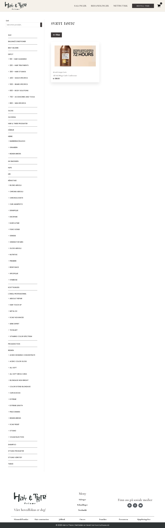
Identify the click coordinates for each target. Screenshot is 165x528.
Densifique (15, 214)
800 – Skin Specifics (19, 107)
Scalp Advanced (18, 321)
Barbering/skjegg (19, 145)
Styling (13, 438)
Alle (10, 35)
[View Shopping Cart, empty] (158, 5)
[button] (143, 6)
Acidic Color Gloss (19, 369)
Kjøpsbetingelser (143, 519)
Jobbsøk (62, 519)
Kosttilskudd (14, 291)
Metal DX (14, 315)
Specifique (15, 277)
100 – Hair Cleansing (19, 59)
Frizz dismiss (16, 419)
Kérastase (13, 184)
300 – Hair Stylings (19, 72)
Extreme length (17, 413)
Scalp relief (15, 432)
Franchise (103, 519)
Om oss (82, 519)
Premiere (14, 264)
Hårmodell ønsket (21, 519)
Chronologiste (17, 201)
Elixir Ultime (15, 227)
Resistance (15, 271)
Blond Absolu (16, 189)
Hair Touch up (16, 308)
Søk (7, 20)
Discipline (14, 220)
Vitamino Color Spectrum (22, 340)
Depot (11, 54)
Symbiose (14, 283)
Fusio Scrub (15, 233)
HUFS (10, 171)
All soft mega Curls (19, 381)
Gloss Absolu (16, 252)
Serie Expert (15, 327)
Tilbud (11, 471)
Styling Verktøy (16, 465)
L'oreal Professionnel (18, 297)
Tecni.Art (14, 334)
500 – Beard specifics (20, 84)
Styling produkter (17, 458)
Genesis (13, 239)
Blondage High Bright (20, 387)
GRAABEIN (14, 151)
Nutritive (14, 258)
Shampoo (12, 452)
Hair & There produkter (19, 127)
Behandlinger (82, 505)
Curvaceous (16, 400)
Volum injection (18, 444)
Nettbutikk (82, 510)
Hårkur (11, 134)
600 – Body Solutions (20, 91)
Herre (11, 140)
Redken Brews (16, 157)
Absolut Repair (17, 302)
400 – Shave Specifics (20, 78)
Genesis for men (17, 246)
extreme (14, 406)
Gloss (11, 114)
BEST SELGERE (14, 48)
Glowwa (12, 121)
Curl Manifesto (17, 208)
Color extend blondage (21, 394)
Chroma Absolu (17, 195)
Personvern (123, 519)
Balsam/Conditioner (18, 41)
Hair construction (42, 519)
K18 (9, 178)
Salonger (82, 499)
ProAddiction (15, 347)
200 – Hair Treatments (20, 65)
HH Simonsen (14, 165)
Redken (11, 354)
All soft (14, 375)
